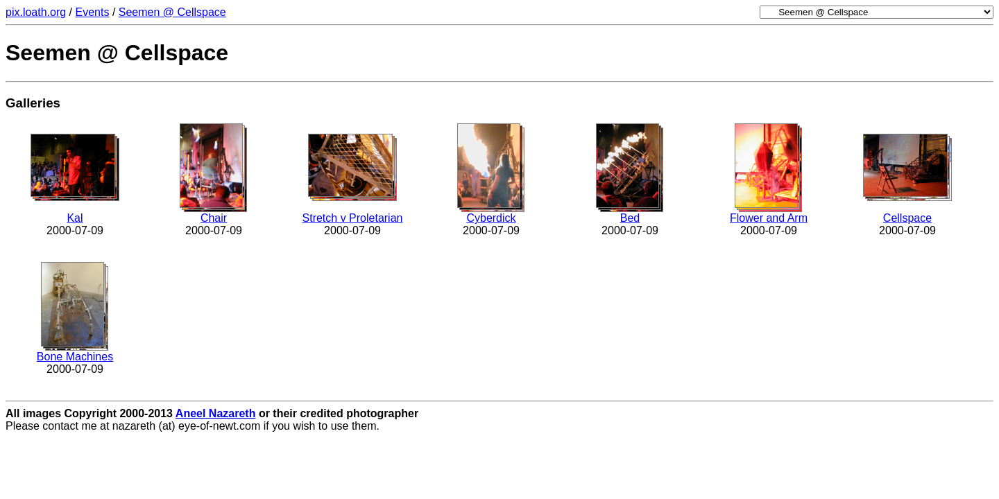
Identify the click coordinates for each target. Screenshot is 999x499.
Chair (213, 218)
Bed (630, 218)
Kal (75, 218)
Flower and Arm (769, 218)
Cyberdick (490, 218)
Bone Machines (75, 356)
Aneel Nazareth (216, 413)
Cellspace (907, 218)
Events (93, 12)
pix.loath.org (36, 12)
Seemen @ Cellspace (172, 12)
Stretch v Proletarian (352, 218)
